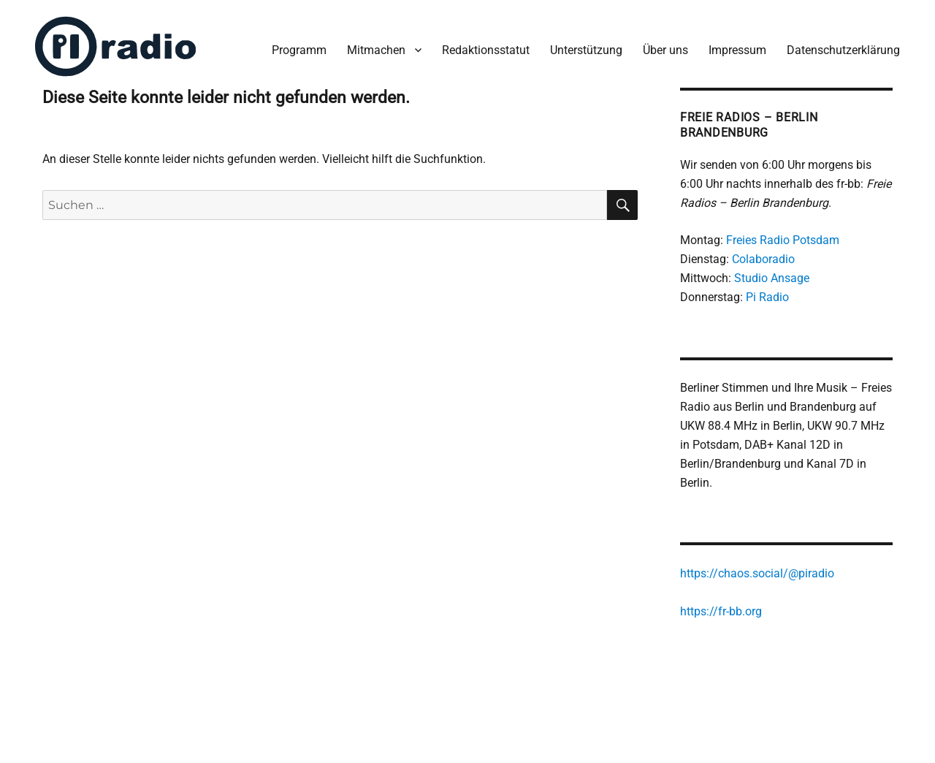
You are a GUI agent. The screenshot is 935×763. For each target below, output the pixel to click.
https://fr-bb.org (721, 611)
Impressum (737, 50)
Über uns (665, 50)
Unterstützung (586, 50)
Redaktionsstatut (486, 50)
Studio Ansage (771, 278)
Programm (299, 50)
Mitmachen (376, 50)
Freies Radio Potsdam (782, 240)
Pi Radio (767, 297)
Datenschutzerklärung (843, 50)
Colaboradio (763, 259)
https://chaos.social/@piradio (757, 573)
